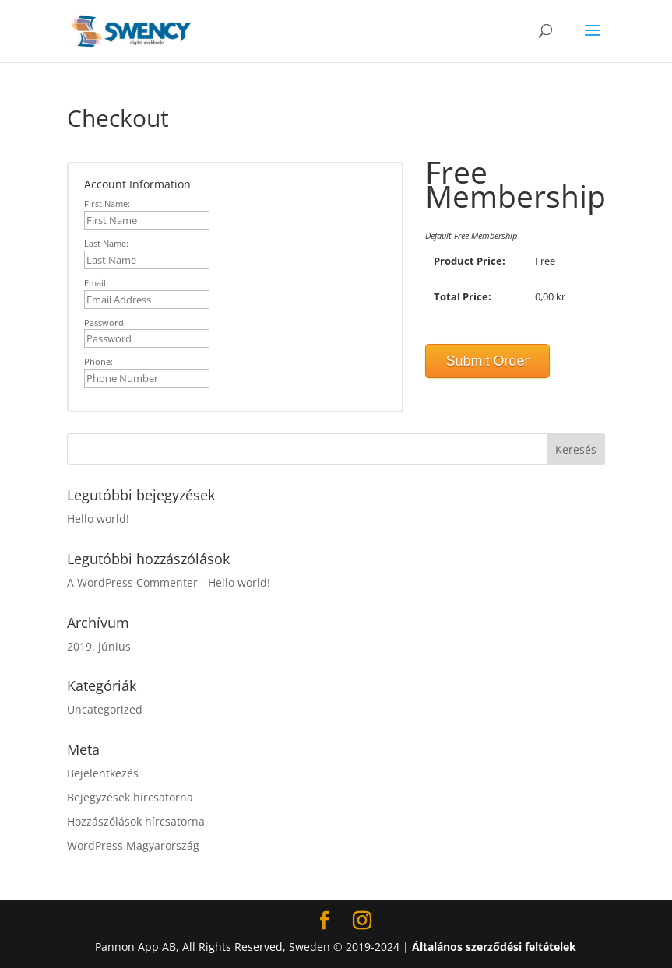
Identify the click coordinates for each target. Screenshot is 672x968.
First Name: (107, 203)
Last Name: (106, 243)
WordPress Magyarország (133, 845)
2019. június (99, 646)
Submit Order (488, 361)
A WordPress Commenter (132, 582)
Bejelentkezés (103, 773)
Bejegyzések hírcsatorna (130, 797)
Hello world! (98, 518)
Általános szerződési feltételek (494, 946)
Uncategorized (104, 709)
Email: (96, 283)
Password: (105, 322)
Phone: (98, 361)
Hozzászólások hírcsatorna (136, 821)
